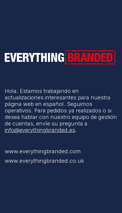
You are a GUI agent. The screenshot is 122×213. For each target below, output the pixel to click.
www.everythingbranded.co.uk (44, 160)
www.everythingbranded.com (43, 151)
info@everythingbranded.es (40, 130)
